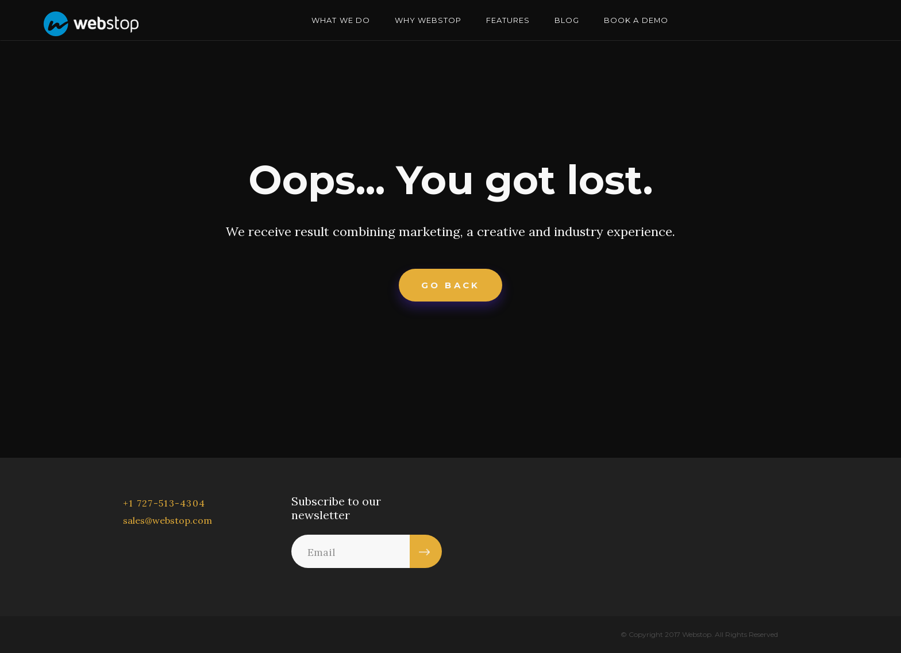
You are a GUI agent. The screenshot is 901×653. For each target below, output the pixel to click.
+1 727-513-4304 (164, 503)
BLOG (567, 20)
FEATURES (508, 20)
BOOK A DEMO (636, 20)
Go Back (450, 285)
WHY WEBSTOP (428, 20)
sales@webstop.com (167, 520)
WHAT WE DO (340, 20)
